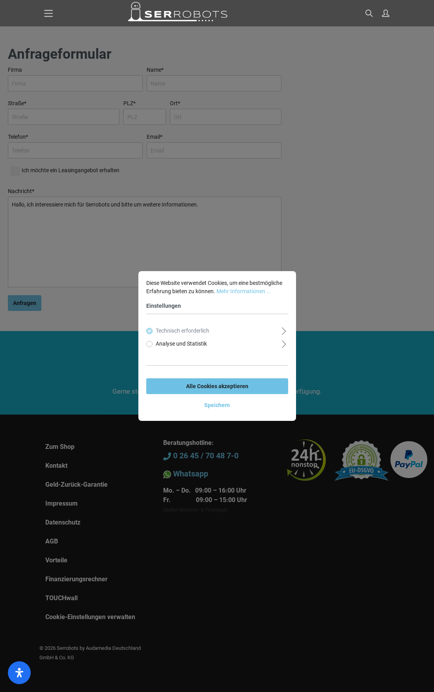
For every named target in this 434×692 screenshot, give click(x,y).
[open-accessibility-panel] (19, 672)
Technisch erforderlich (182, 330)
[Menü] (48, 13)
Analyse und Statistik (181, 343)
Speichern (217, 405)
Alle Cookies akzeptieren (217, 386)
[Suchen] (369, 13)
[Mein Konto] (386, 13)
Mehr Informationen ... (243, 291)
